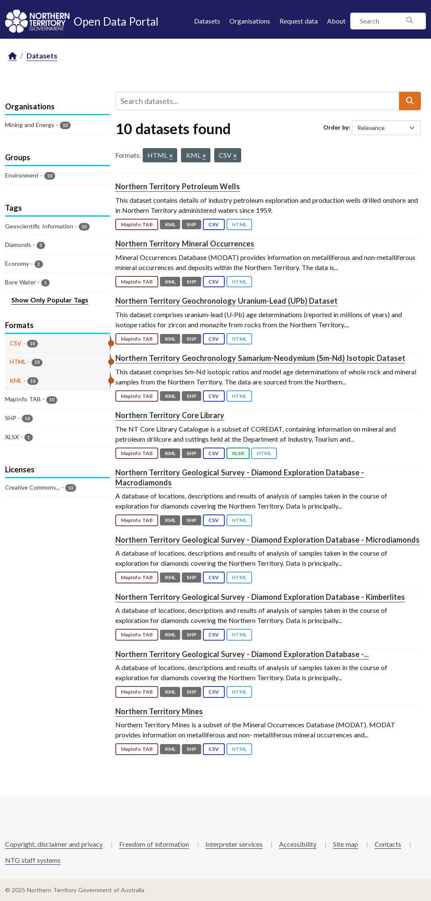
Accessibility (298, 844)
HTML (239, 224)
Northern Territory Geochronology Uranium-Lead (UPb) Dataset (226, 300)
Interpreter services (234, 844)
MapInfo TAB (137, 224)
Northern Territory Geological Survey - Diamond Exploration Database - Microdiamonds (267, 539)
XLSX (238, 453)
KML (170, 224)
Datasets (207, 21)
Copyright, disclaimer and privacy (54, 844)
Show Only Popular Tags (49, 300)
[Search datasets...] (257, 101)
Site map (345, 844)
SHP (191, 224)
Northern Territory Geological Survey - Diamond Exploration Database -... (242, 654)
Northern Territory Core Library (169, 415)
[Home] (12, 56)
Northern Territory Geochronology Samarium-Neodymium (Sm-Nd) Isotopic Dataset (260, 358)
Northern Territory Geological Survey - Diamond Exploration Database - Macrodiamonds (239, 477)
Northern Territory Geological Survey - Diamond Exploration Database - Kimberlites (260, 597)
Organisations (249, 21)
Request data (298, 21)
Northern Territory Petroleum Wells (177, 186)
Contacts (388, 844)
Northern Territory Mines (159, 711)
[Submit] (410, 101)
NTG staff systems (33, 860)
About (336, 21)
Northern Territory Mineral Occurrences (184, 243)
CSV (213, 224)
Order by (336, 127)
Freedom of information (154, 844)
